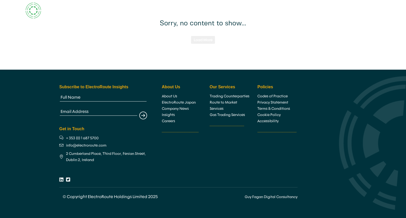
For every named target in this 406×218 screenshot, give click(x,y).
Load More (203, 40)
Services (209, 10)
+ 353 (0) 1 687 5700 (82, 138)
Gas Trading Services (227, 115)
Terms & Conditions (273, 108)
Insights (259, 10)
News (280, 10)
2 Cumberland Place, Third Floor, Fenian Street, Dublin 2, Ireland (106, 156)
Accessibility (268, 121)
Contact (301, 10)
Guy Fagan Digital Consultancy (271, 197)
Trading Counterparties (229, 96)
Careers (236, 10)
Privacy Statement (272, 102)
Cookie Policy (269, 115)
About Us (182, 10)
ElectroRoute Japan (179, 102)
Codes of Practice (272, 96)
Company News (175, 108)
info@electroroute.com (86, 145)
